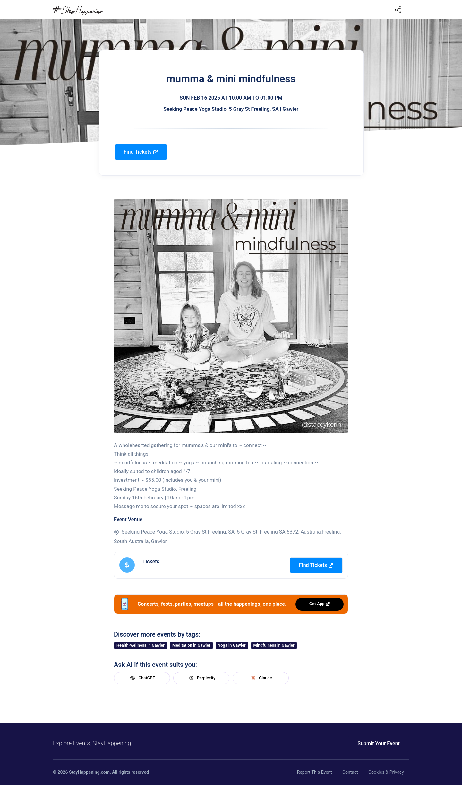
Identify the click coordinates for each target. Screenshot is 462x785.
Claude (260, 678)
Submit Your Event (378, 743)
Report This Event (314, 772)
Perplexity (201, 678)
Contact (350, 772)
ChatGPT (142, 678)
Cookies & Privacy (386, 772)
